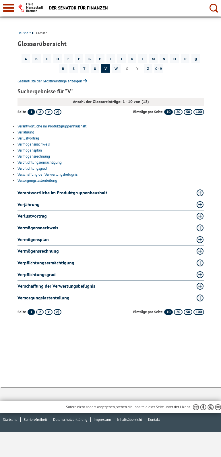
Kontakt (154, 419)
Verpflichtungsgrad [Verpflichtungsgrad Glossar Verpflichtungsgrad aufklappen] (37, 274)
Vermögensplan (30, 150)
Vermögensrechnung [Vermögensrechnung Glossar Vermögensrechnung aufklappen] (38, 251)
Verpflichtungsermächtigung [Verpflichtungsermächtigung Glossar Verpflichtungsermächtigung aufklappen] (46, 263)
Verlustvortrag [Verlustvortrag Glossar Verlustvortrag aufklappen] (32, 216)
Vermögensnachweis (34, 144)
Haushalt (26, 33)
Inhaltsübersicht (129, 419)
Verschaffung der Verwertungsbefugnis (47, 174)
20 (178, 111)
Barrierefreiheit (35, 419)
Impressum (102, 419)
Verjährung (26, 132)
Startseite (10, 419)
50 (188, 111)
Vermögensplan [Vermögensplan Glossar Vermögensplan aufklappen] (33, 239)
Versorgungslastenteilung (37, 180)
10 (168, 111)
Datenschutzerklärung (70, 419)
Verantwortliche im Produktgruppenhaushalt (52, 126)
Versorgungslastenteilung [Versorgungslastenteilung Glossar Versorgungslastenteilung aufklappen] (43, 298)
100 (199, 111)
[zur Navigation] (8, 8)
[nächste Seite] (49, 112)
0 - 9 (158, 68)
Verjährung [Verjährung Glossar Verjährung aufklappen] (29, 204)
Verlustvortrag (28, 138)
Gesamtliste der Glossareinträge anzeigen (50, 81)
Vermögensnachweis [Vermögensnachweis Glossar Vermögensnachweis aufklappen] (38, 228)
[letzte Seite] (57, 112)
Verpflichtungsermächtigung (40, 162)
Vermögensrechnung (34, 156)
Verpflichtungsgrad (32, 168)
